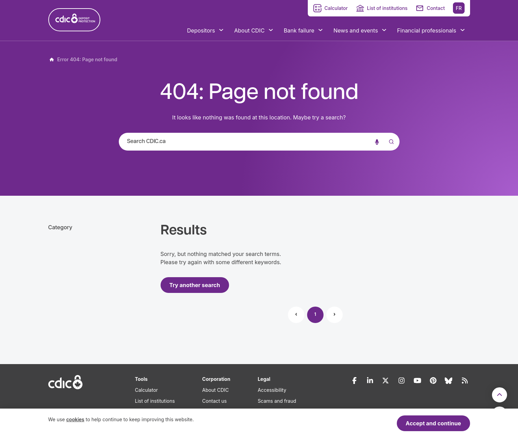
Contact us (214, 401)
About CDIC (215, 390)
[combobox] (259, 142)
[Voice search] (376, 142)
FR (459, 8)
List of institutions (387, 8)
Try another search (194, 285)
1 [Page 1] (315, 314)
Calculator (336, 8)
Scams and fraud (277, 401)
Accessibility (272, 390)
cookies (75, 419)
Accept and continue (433, 423)
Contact (436, 8)
